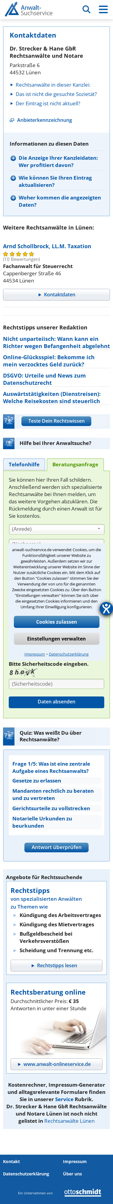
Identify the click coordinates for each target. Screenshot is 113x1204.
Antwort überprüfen (57, 847)
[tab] (24, 464)
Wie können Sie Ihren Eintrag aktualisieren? (55, 181)
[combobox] (57, 529)
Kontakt (11, 1161)
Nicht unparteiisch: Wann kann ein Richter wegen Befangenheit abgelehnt (56, 342)
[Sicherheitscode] (56, 684)
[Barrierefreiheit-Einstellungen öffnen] (106, 608)
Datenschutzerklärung (69, 654)
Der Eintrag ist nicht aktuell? (48, 103)
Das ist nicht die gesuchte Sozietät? (56, 94)
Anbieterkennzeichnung (44, 120)
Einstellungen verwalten (56, 638)
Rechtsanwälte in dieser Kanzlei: (53, 84)
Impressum (34, 654)
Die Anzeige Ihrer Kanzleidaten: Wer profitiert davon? (58, 161)
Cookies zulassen (56, 622)
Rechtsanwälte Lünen (69, 1120)
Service (64, 1099)
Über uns (72, 1174)
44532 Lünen (25, 72)
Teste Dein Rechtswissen (56, 421)
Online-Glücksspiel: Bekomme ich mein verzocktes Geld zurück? (49, 360)
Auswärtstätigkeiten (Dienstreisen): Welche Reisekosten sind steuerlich (52, 397)
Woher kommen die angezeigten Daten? (60, 201)
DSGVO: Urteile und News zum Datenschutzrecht (44, 379)
